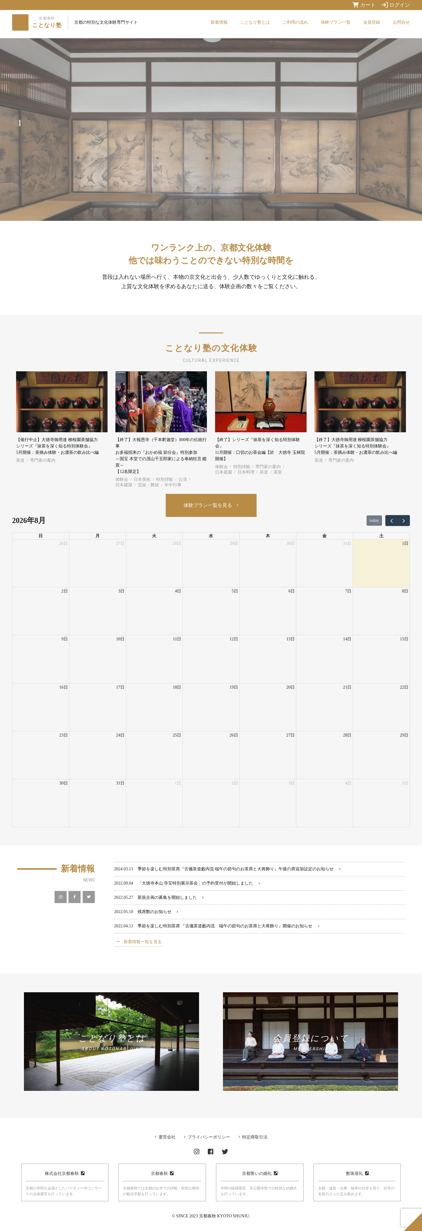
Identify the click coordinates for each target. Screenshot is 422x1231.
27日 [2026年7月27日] (120, 543)
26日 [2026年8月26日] (234, 735)
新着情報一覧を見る (143, 941)
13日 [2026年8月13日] (290, 639)
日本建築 (123, 485)
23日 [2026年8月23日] (63, 735)
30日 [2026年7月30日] (290, 543)
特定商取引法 (254, 1137)
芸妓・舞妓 (148, 485)
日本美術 (142, 479)
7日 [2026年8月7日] (348, 591)
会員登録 (371, 22)
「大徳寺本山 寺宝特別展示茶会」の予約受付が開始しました (195, 883)
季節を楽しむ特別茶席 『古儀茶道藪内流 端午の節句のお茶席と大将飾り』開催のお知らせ (225, 926)
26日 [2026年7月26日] (63, 543)
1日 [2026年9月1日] (178, 783)
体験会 (121, 479)
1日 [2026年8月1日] (405, 543)
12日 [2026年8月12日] (234, 639)
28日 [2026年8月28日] (347, 735)
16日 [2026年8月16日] (63, 687)
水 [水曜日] (211, 536)
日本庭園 (223, 472)
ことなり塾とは (255, 22)
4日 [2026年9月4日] (348, 783)
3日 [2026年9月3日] (291, 783)
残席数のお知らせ (154, 911)
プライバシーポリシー (209, 1137)
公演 (182, 479)
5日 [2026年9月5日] (405, 783)
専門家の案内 (42, 460)
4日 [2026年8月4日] (178, 591)
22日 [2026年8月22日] (404, 687)
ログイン (396, 5)
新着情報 (219, 22)
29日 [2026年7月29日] (234, 543)
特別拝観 (164, 479)
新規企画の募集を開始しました (167, 897)
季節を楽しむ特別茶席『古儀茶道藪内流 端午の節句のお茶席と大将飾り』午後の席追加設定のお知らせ (236, 869)
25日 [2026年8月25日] (177, 735)
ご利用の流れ (295, 22)
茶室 (278, 472)
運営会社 (166, 1137)
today (374, 520)
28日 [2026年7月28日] (177, 543)
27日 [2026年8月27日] (290, 735)
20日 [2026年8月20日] (290, 687)
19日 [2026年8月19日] (234, 687)
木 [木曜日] (268, 536)
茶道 (20, 460)
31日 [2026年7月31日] (347, 543)
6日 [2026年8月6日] (291, 591)
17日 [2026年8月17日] (120, 687)
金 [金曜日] (324, 536)
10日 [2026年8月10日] (120, 639)
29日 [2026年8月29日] (404, 735)
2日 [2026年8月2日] (64, 591)
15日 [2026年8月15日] (404, 639)
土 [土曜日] (381, 536)
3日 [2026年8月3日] (121, 591)
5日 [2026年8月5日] (235, 591)
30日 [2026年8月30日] (63, 783)
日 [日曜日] (40, 536)
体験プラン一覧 (336, 22)
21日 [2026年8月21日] (347, 687)
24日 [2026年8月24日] (120, 735)
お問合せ (401, 22)
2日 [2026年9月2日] (235, 783)
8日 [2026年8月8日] (405, 591)
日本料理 (246, 472)
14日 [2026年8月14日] (347, 639)
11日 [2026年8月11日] (177, 639)
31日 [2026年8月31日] (120, 783)
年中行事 (172, 485)
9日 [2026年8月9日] (64, 639)
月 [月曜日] (97, 536)
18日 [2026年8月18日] (177, 687)
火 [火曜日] (154, 536)
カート (364, 5)
